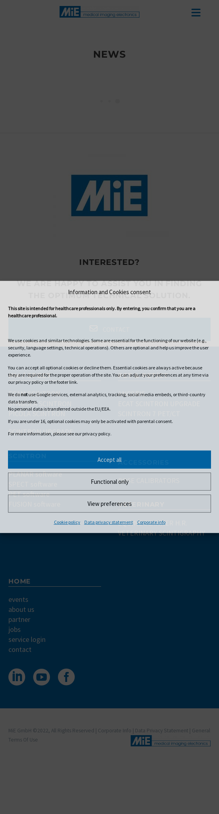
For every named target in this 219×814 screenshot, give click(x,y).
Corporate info (151, 522)
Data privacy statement (108, 522)
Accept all (109, 459)
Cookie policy (67, 522)
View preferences (110, 503)
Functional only (110, 481)
